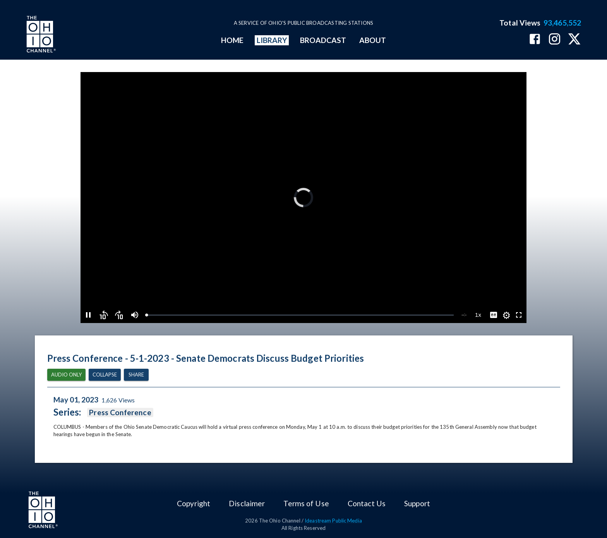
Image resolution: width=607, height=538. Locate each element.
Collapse (105, 375)
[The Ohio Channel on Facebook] (535, 39)
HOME (232, 40)
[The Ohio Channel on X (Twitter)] (574, 39)
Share (136, 375)
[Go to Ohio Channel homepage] (40, 35)
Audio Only (66, 375)
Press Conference (120, 412)
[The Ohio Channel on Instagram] (554, 39)
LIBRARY (272, 40)
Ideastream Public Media (333, 520)
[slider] (300, 315)
